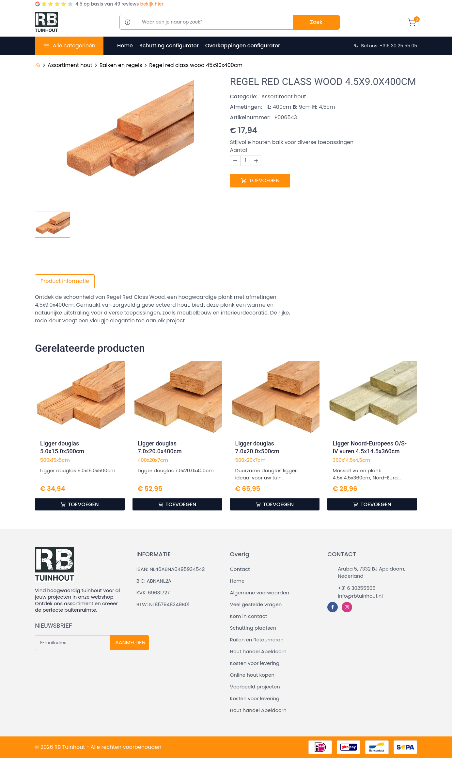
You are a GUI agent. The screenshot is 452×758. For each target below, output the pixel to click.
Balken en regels (121, 65)
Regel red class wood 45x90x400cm (195, 65)
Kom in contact (248, 616)
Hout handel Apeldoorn (258, 651)
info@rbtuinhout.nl (360, 595)
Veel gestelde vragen (256, 604)
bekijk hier (151, 4)
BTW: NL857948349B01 (163, 604)
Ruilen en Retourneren (257, 639)
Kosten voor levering (255, 663)
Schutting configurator (169, 45)
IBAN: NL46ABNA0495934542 (170, 569)
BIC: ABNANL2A (153, 580)
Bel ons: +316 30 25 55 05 (385, 45)
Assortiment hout (70, 65)
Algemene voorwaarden (259, 592)
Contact (240, 569)
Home (125, 45)
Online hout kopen (252, 674)
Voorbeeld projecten (255, 686)
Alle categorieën (74, 45)
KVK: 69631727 (153, 592)
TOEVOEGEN (260, 180)
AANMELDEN (130, 642)
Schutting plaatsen (253, 627)
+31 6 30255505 (356, 588)
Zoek (316, 22)
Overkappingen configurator (242, 45)
